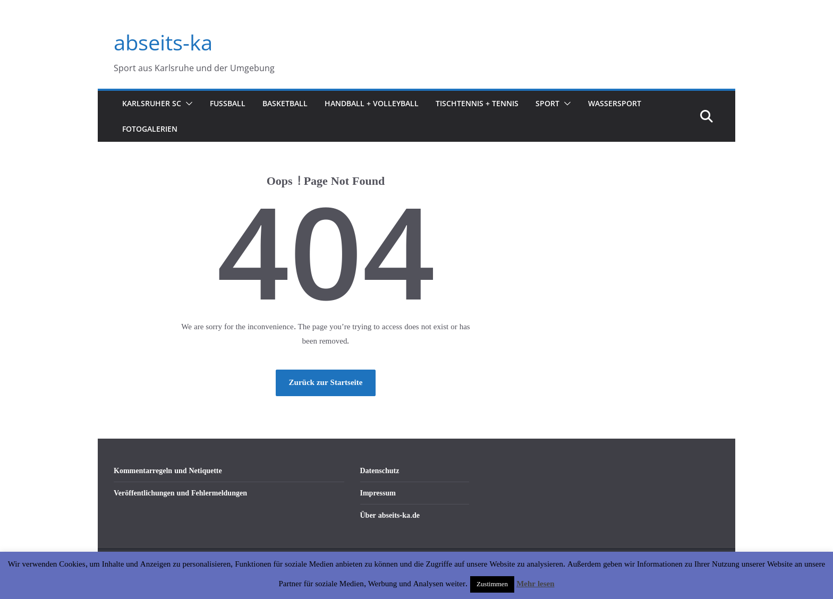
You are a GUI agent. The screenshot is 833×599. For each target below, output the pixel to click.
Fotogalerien (149, 129)
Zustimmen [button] (492, 584)
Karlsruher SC (151, 103)
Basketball (285, 103)
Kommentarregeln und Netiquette (168, 470)
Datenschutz (380, 470)
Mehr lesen (535, 584)
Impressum (378, 493)
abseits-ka (163, 42)
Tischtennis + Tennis (477, 103)
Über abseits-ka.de (390, 515)
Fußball (227, 103)
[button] (187, 103)
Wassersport (614, 103)
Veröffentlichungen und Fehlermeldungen (180, 493)
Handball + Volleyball (372, 103)
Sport (547, 103)
